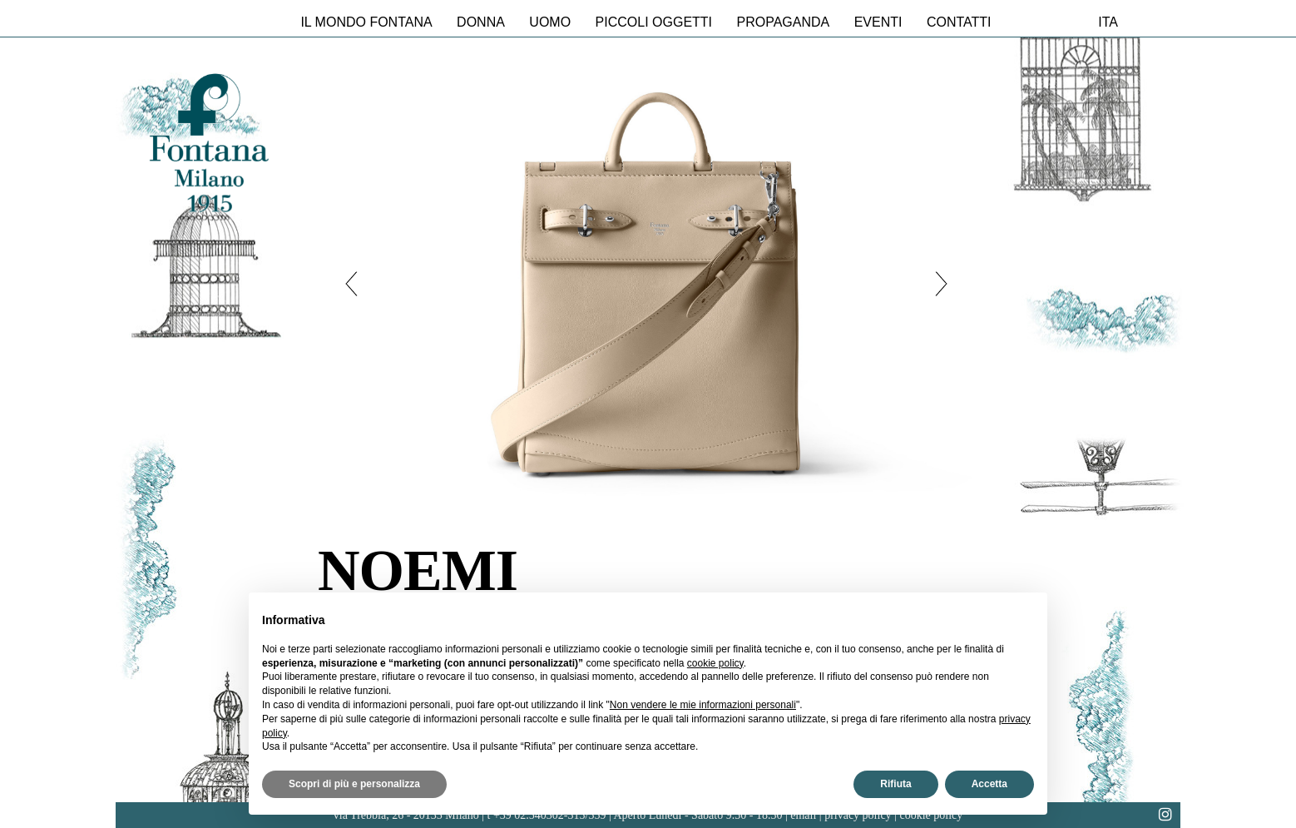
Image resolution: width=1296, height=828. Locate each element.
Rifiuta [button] (895, 784)
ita (1108, 22)
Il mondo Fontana (366, 22)
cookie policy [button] (715, 663)
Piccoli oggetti (654, 22)
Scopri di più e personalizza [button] (354, 784)
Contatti (959, 22)
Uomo (550, 22)
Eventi (878, 22)
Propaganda (783, 22)
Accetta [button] (989, 784)
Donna (481, 22)
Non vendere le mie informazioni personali (703, 705)
